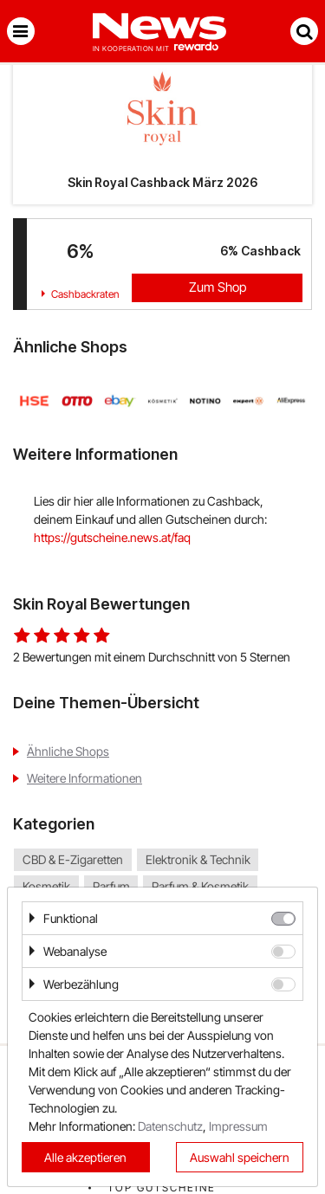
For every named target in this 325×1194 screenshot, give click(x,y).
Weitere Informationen (84, 778)
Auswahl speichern (239, 1157)
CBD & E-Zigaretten (73, 860)
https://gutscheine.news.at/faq (112, 537)
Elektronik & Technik (198, 860)
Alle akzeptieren (85, 1157)
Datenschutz (170, 1126)
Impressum (238, 1126)
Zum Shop (217, 287)
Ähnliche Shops (68, 751)
